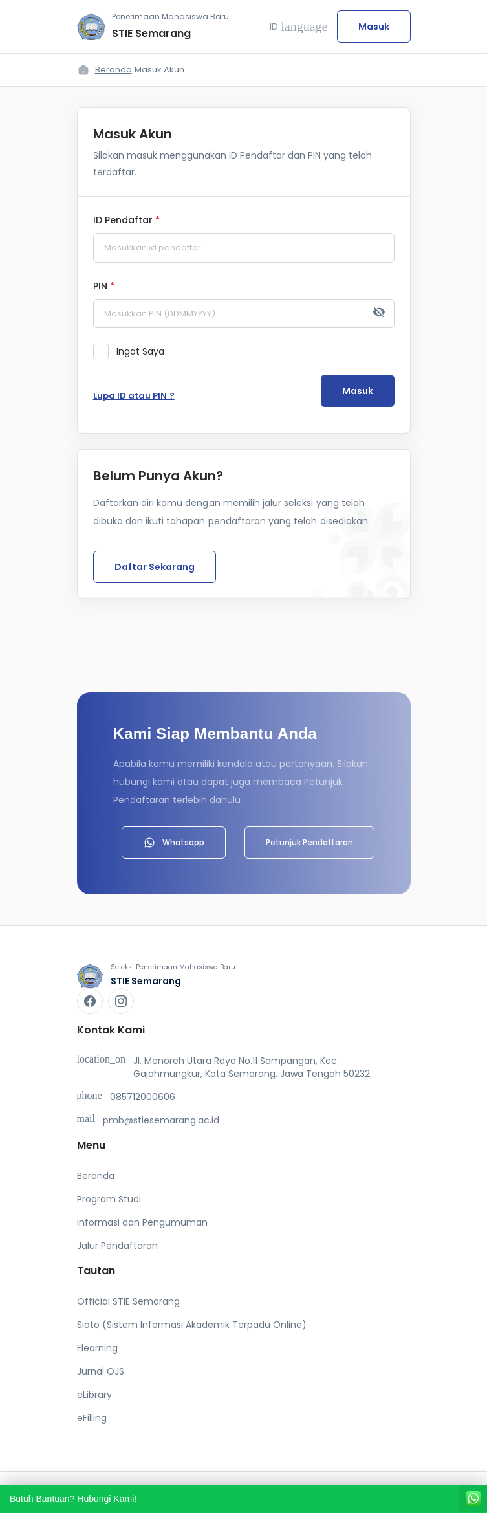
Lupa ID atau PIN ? (134, 396)
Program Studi (109, 1199)
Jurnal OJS (100, 1371)
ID (299, 26)
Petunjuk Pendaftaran (309, 842)
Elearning (97, 1348)
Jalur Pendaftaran (117, 1245)
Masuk (373, 26)
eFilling (92, 1417)
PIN (103, 287)
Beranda (113, 69)
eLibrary (94, 1394)
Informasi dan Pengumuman (142, 1222)
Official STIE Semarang (128, 1301)
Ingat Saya (140, 351)
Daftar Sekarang (154, 566)
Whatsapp (173, 842)
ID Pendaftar (126, 220)
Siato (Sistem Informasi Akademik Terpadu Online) (192, 1324)
